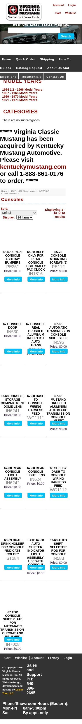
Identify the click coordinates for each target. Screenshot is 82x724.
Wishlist (70, 13)
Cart (58, 13)
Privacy (53, 658)
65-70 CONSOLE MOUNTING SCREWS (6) (58, 257)
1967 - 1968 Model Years (23, 191)
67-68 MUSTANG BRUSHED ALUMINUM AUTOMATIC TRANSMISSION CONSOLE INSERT (58, 408)
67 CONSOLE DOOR (13, 325)
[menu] (40, 95)
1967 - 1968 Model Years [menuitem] (19, 93)
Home (6, 59)
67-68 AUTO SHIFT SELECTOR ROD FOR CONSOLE (58, 547)
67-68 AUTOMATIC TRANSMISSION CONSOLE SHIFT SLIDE (58, 331)
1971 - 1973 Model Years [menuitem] (19, 100)
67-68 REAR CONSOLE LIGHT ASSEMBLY (12, 473)
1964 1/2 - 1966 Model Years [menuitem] (22, 89)
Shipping (47, 59)
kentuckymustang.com (33, 166)
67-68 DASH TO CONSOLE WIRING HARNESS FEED (35, 404)
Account (58, 5)
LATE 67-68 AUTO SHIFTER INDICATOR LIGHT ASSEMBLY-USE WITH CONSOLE (35, 552)
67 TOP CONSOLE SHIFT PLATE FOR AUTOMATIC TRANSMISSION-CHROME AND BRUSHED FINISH (12, 626)
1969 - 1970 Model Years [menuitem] (19, 96)
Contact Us (55, 76)
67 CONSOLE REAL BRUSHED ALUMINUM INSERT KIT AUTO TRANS (35, 334)
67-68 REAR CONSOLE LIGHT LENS (36, 471)
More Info (13, 279)
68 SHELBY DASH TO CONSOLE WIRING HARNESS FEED (58, 476)
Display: (9, 217)
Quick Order (25, 59)
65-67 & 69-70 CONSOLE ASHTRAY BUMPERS (13, 257)
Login (72, 5)
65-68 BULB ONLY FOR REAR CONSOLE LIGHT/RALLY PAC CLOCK (36, 260)
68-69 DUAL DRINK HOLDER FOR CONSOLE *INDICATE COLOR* (12, 547)
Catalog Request (29, 68)
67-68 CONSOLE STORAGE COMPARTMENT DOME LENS (12, 401)
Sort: (4, 208)
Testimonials (31, 76)
